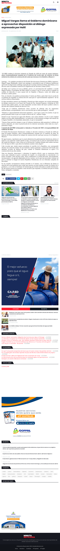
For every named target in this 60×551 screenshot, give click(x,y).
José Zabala (31, 474)
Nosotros (22, 548)
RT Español (35, 548)
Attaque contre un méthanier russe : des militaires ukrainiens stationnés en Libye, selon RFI (26, 340)
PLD (9, 476)
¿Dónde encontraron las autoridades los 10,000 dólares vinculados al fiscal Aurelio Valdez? (49, 200)
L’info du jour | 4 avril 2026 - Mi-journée (12, 343)
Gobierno (46, 471)
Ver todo (56, 183)
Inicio (3, 17)
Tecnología (37, 476)
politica (13, 476)
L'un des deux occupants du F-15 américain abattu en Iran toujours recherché (23, 339)
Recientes (44, 309)
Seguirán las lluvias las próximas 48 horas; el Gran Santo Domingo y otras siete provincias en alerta (9, 200)
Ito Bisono (19, 474)
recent (25, 476)
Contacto (28, 548)
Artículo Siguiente (53, 255)
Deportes (24, 471)
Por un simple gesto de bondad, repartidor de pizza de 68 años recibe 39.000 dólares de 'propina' (28, 352)
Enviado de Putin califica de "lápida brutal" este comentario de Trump (21, 355)
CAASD (4, 471)
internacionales (11, 474)
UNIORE (49, 476)
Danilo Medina (17, 471)
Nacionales (8, 17)
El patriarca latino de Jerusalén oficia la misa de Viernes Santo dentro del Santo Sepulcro (27, 453)
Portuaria (20, 476)
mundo (42, 474)
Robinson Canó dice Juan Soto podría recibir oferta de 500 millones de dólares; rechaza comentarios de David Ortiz (33, 313)
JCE (25, 474)
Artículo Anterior (6, 255)
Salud (31, 476)
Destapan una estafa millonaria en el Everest (14, 359)
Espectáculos (39, 471)
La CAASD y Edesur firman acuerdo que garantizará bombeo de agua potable (30, 326)
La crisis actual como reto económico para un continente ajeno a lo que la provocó (25, 357)
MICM (37, 474)
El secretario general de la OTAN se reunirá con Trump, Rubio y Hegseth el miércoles (25, 458)
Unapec (44, 476)
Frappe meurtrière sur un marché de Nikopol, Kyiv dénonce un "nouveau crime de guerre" (26, 342)
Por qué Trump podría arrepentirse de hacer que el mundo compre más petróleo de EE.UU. (26, 351)
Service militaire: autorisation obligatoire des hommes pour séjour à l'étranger (23, 337)
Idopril (4, 474)
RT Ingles (42, 548)
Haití (52, 471)
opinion (4, 476)
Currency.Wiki (5, 366)
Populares (16, 309)
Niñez (55, 474)
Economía (31, 471)
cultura (9, 471)
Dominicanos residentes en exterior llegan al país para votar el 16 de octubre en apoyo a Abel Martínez (33, 320)
